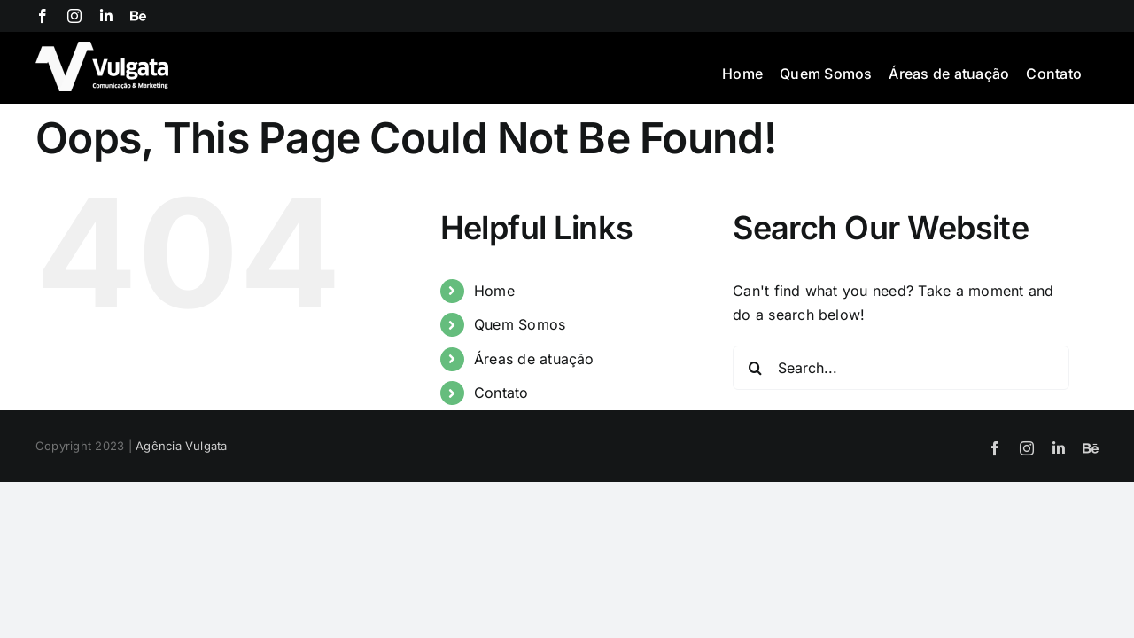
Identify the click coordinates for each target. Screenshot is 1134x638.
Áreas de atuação (534, 359)
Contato (501, 392)
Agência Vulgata (182, 446)
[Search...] (901, 368)
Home (494, 291)
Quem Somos (519, 324)
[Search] (755, 368)
